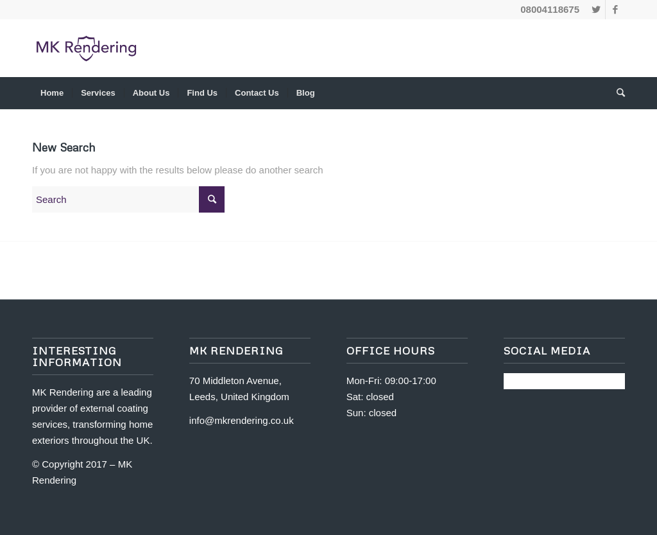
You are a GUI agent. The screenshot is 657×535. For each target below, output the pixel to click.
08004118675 (549, 9)
